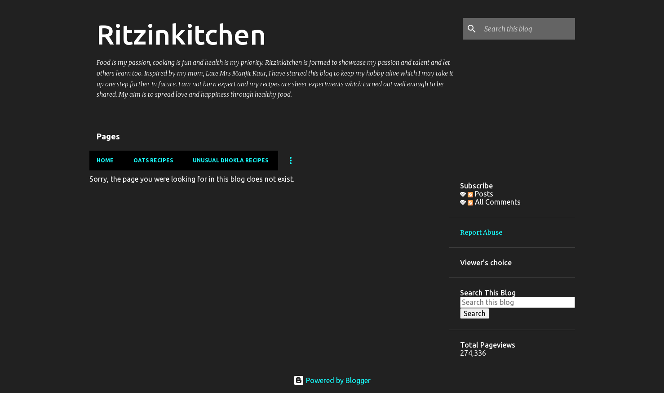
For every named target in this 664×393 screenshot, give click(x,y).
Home (105, 160)
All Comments (494, 202)
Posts (480, 194)
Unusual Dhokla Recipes (230, 160)
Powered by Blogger (332, 380)
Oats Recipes (153, 160)
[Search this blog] (528, 29)
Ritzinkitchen (181, 34)
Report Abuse (481, 232)
